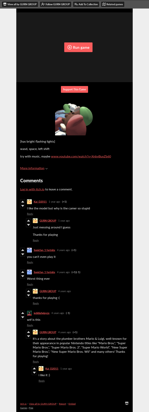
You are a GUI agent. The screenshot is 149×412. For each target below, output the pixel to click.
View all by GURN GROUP (42, 403)
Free (31, 407)
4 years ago (63, 250)
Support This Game (74, 89)
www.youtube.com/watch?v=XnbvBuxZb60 (81, 156)
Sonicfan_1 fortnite (44, 250)
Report (62, 403)
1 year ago (54, 201)
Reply (30, 213)
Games (23, 407)
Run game (78, 47)
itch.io (23, 403)
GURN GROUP (48, 220)
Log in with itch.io (32, 189)
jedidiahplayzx (41, 313)
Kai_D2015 (40, 201)
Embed (72, 403)
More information (34, 168)
